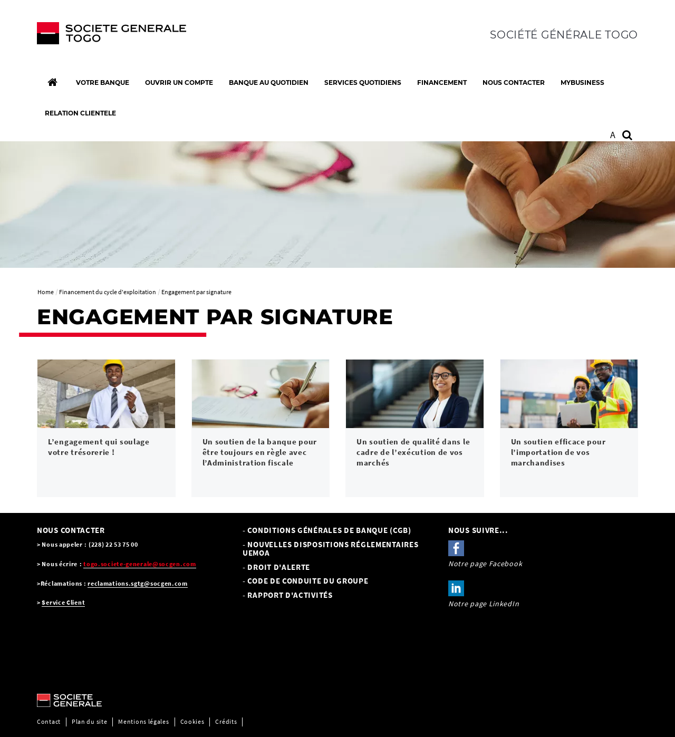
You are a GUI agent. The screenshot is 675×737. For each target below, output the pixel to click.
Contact (49, 721)
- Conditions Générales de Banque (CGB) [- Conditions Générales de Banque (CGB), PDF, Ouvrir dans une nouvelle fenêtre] (327, 530)
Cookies (192, 721)
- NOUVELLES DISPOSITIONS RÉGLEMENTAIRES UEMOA (330, 548)
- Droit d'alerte (276, 567)
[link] (106, 428)
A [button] (613, 135)
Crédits (226, 721)
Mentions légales (143, 721)
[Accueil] (52, 82)
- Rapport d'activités (288, 595)
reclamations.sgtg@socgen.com (138, 583)
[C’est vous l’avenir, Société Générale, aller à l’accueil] (106, 36)
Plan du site (89, 721)
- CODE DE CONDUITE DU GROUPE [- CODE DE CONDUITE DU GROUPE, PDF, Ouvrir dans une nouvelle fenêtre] (306, 581)
